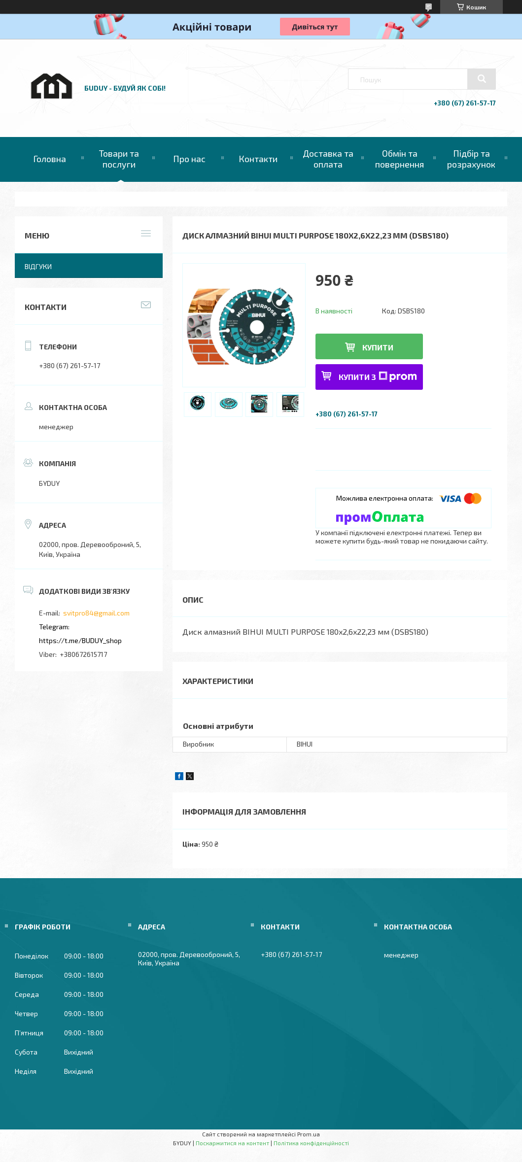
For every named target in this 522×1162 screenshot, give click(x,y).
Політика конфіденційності (311, 1142)
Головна (49, 158)
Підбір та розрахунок (471, 159)
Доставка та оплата (328, 159)
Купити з (378, 377)
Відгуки (38, 266)
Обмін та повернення (399, 159)
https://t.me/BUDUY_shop (80, 640)
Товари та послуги (119, 159)
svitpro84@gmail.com (96, 613)
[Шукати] (481, 78)
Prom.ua (308, 1133)
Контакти (258, 158)
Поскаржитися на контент (232, 1142)
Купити (377, 347)
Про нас (189, 158)
